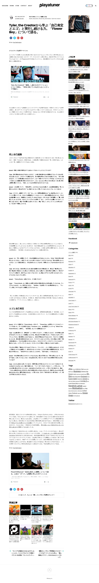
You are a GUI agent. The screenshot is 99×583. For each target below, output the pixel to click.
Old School (80, 390)
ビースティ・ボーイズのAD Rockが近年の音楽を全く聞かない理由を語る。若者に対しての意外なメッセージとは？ (78, 129)
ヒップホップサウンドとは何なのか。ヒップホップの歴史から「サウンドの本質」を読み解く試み (78, 141)
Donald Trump (83, 374)
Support (70, 348)
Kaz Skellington (20, 16)
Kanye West (75, 383)
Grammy (80, 379)
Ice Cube (73, 381)
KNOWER (70, 297)
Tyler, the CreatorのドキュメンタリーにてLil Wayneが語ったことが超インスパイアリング (48, 518)
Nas (86, 388)
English (70, 270)
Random (70, 336)
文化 (45, 17)
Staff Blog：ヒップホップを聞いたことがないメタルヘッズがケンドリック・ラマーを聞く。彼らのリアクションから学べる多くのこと (36, 539)
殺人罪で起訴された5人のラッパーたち (77, 151)
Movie (84, 388)
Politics (70, 393)
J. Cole (81, 381)
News (69, 312)
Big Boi (72, 371)
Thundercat (77, 395)
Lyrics (70, 388)
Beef (69, 258)
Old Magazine (71, 318)
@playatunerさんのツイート (75, 403)
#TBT (69, 351)
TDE (74, 395)
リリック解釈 (40, 17)
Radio (69, 333)
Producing (71, 330)
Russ (81, 393)
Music (69, 309)
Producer (74, 393)
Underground (71, 357)
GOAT (69, 285)
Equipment (71, 273)
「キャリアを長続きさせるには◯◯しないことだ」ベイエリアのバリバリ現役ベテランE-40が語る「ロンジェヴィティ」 (23, 553)
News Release (72, 315)
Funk (88, 376)
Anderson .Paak (80, 369)
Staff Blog (70, 345)
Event (69, 276)
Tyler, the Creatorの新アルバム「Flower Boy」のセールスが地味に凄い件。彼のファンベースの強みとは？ (14, 519)
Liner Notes (71, 300)
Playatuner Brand (72, 324)
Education (35, 18)
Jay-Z (85, 381)
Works (12, 6)
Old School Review (73, 321)
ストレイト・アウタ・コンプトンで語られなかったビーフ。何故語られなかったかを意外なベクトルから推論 (78, 198)
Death (30, 18)
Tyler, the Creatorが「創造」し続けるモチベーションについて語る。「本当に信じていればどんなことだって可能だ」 (36, 519)
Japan (69, 294)
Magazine (5, 6)
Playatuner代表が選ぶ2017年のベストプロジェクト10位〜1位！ (25, 518)
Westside (70, 360)
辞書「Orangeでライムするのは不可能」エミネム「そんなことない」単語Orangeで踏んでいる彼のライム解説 (78, 185)
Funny (70, 282)
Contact (23, 6)
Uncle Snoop (71, 354)
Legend (84, 386)
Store (17, 6)
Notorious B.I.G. (74, 390)
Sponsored (71, 342)
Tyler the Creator (56, 18)
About (30, 6)
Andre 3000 (86, 369)
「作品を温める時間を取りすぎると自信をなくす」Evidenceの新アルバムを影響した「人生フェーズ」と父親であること (48, 538)
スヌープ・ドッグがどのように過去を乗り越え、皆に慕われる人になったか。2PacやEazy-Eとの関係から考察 (78, 69)
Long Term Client (72, 306)
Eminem (84, 376)
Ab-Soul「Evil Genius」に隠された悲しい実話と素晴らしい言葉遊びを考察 (25, 538)
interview (77, 381)
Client (69, 264)
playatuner (74, 243)
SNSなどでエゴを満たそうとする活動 (21, 423)
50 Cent (73, 369)
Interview (70, 291)
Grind (69, 288)
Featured (32, 17)
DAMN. (74, 374)
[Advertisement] (79, 44)
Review (70, 339)
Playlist (70, 327)
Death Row (78, 374)
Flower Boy (42, 18)
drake (73, 376)
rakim (79, 393)
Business (70, 261)
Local (69, 303)
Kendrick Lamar (75, 385)
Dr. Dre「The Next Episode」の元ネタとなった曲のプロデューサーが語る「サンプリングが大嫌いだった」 (79, 231)
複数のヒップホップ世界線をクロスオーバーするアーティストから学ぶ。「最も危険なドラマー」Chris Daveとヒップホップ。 (49, 554)
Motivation (48, 18)
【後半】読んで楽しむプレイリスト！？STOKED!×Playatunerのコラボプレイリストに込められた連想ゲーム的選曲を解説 (14, 538)
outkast (84, 390)
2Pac (70, 369)
